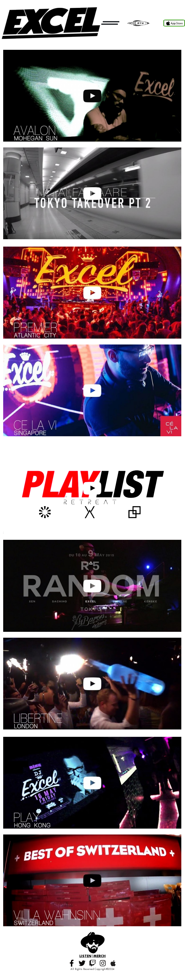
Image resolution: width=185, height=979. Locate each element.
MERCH (99, 955)
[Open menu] (110, 23)
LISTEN (85, 955)
